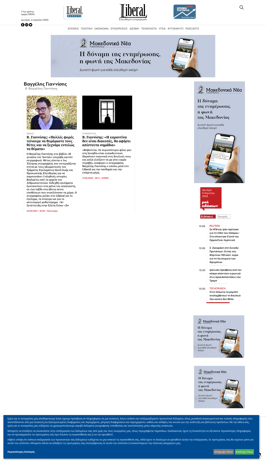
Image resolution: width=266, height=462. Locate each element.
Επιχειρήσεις (119, 28)
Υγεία (162, 28)
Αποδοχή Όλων (244, 451)
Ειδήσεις (207, 216)
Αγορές (222, 216)
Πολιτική (86, 28)
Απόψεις (73, 28)
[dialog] (131, 437)
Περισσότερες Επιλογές (21, 451)
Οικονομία (101, 28)
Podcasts (192, 28)
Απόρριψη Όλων (223, 451)
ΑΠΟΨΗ (105, 178)
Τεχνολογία (149, 28)
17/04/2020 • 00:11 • (92, 178)
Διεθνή (134, 28)
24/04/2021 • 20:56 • (37, 211)
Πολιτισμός (52, 211)
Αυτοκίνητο (175, 28)
